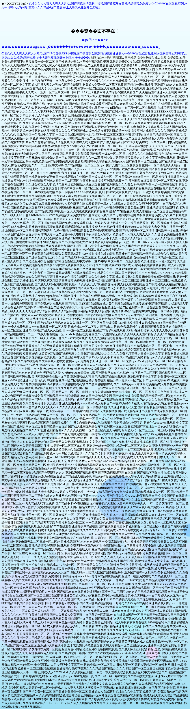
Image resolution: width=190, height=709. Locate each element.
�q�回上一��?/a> (95, 39)
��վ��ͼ (82, 57)
